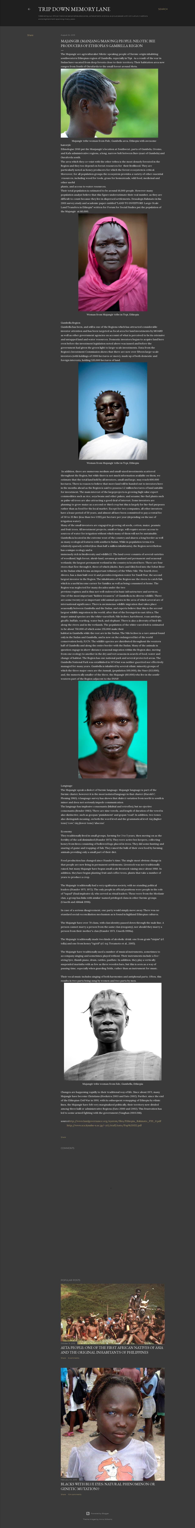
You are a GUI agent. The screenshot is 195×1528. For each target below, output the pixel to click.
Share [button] (30, 35)
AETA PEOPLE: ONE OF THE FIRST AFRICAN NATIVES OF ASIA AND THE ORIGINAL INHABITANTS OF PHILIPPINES (112, 1350)
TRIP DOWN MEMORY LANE (74, 9)
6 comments (73, 1358)
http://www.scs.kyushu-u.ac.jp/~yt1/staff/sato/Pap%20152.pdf (104, 1125)
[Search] (163, 9)
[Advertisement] (113, 1249)
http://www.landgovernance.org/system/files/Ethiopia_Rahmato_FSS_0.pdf (115, 1121)
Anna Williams (105, 1519)
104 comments (74, 1494)
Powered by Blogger (97, 1513)
